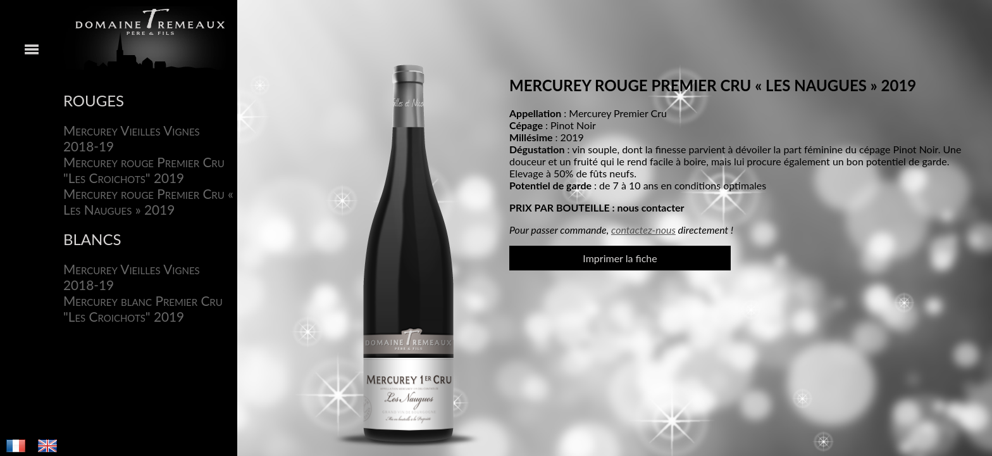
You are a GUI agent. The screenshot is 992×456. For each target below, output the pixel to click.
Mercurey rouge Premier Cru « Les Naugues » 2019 (148, 201)
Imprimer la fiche (620, 258)
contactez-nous (643, 230)
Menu (31, 228)
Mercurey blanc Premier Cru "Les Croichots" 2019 (143, 308)
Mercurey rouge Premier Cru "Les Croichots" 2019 (144, 170)
